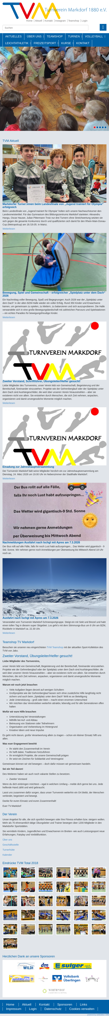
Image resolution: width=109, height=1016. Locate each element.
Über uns (7, 839)
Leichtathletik (16, 43)
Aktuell (38, 20)
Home (29, 20)
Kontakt (49, 20)
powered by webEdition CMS (98, 1015)
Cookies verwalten (81, 1009)
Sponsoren (64, 1004)
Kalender (7, 854)
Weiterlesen (9, 228)
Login (84, 20)
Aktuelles (13, 36)
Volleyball (94, 36)
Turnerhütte (9, 849)
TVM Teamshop (55, 647)
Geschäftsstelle (11, 844)
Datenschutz (53, 1009)
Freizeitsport (45, 43)
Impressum (13, 1009)
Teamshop (73, 20)
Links (83, 1004)
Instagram (60, 20)
